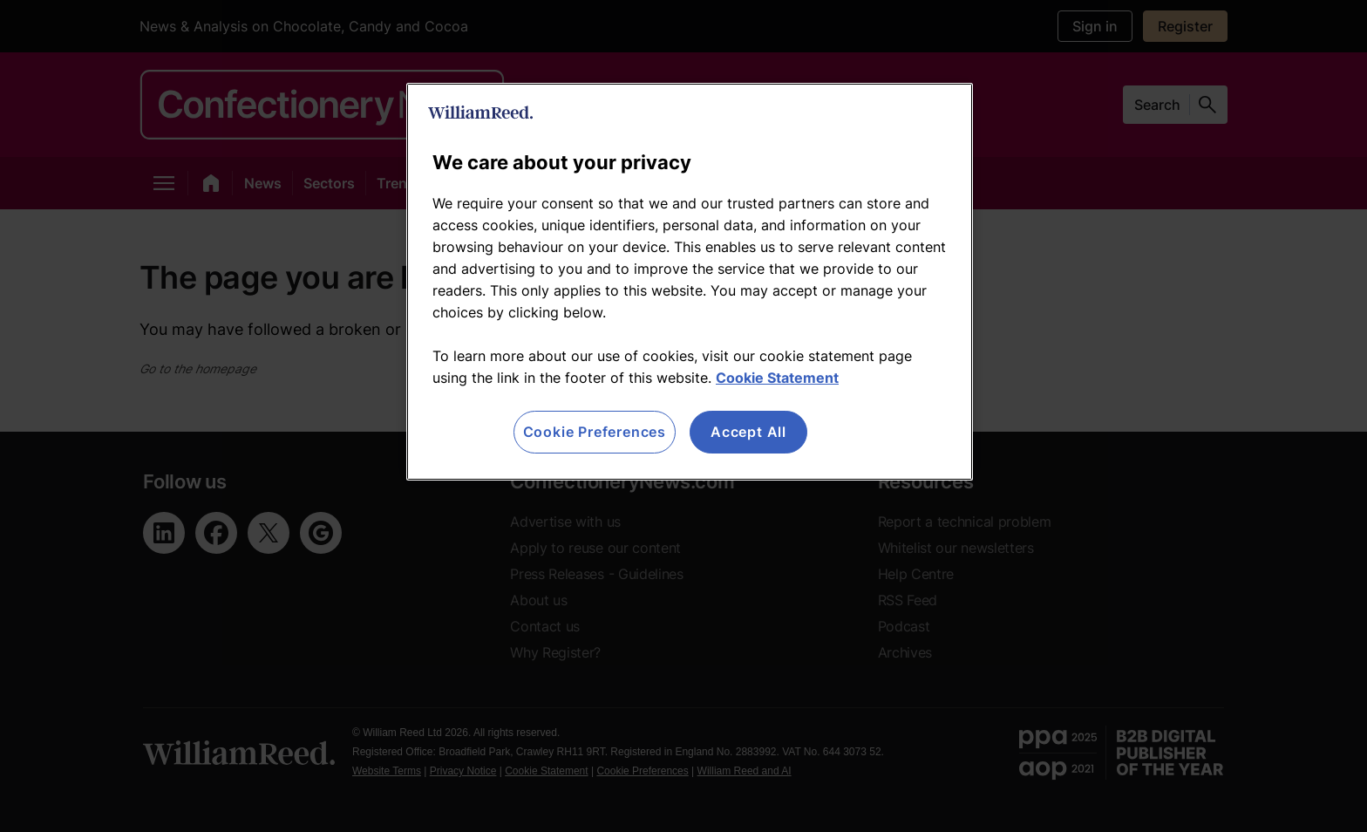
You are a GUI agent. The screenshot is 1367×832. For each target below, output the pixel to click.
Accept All (748, 431)
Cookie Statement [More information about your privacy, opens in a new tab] (777, 377)
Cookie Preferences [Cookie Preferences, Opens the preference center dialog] (594, 431)
